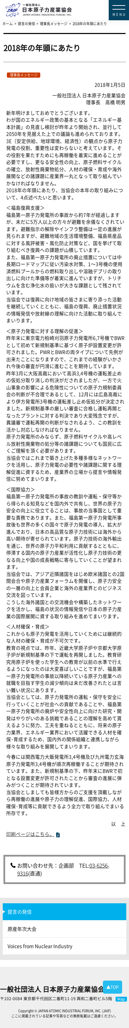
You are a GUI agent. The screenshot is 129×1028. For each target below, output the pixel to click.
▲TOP (112, 987)
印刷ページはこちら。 (30, 833)
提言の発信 (20, 911)
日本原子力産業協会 (67, 4)
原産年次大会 (22, 928)
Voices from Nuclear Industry (40, 945)
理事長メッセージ (23, 74)
